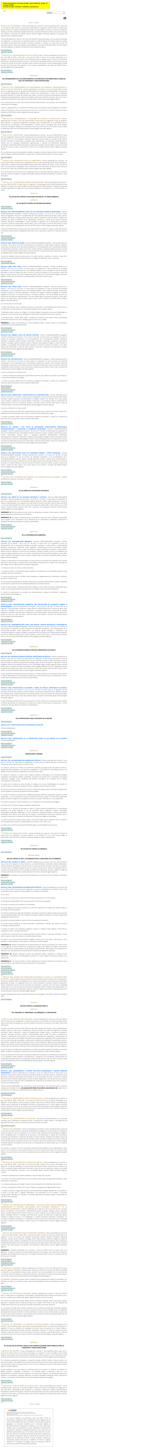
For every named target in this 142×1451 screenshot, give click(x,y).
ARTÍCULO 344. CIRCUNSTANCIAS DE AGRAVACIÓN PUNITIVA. (23, 1162)
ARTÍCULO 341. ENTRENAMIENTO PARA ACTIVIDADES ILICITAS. (23, 1098)
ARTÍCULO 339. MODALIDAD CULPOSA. (15, 833)
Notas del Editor (6, 388)
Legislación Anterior (7, 52)
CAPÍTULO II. (34, 487)
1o (55, 165)
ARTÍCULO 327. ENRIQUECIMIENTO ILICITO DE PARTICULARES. (23, 55)
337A (49, 822)
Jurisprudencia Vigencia (8, 238)
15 (55, 1293)
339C (65, 889)
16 (44, 1209)
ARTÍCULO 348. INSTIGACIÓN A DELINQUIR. (17, 1293)
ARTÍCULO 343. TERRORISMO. (12, 1129)
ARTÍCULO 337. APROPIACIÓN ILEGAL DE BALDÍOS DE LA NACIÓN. (22, 725)
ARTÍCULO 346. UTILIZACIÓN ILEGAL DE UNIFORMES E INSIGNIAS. (24, 1233)
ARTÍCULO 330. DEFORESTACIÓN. (12, 359)
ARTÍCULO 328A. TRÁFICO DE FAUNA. (13, 243)
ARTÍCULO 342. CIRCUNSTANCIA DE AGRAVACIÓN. (19, 1118)
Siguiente (36, 22)
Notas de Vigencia (6, 50)
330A (41, 822)
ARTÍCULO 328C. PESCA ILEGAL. (11, 287)
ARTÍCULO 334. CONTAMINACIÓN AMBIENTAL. (17, 541)
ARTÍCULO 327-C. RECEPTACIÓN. (13, 135)
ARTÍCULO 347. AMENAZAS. (12, 1268)
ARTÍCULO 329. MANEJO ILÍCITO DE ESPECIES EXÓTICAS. (20, 335)
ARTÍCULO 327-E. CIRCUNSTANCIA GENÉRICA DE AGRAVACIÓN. (23, 182)
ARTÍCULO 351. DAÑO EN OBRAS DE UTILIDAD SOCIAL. (21, 1386)
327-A (10, 139)
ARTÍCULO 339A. (13, 862)
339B (55, 994)
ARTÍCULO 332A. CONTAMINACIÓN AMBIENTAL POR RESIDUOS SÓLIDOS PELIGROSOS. (32, 477)
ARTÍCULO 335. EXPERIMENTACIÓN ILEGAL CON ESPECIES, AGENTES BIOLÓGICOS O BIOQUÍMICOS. (34, 625)
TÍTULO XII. (34, 1003)
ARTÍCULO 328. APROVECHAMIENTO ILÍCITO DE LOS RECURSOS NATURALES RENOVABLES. (31, 212)
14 (44, 26)
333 (46, 835)
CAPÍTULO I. (34, 200)
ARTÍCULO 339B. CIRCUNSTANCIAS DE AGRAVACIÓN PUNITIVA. (21, 887)
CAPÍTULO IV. (34, 647)
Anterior (31, 22)
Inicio (4, 11)
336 (37, 772)
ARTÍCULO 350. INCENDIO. (11, 1351)
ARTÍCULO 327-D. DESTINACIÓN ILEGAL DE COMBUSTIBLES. (22, 161)
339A (60, 889)
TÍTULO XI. (34, 193)
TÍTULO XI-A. (34, 846)
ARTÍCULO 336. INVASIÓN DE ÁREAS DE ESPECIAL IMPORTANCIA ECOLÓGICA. (26, 656)
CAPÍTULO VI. (34, 75)
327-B (16, 139)
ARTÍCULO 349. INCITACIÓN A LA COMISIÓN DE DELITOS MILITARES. (26, 1324)
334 (49, 835)
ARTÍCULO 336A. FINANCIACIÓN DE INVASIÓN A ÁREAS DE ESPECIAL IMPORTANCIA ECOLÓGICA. (34, 688)
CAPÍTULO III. (34, 532)
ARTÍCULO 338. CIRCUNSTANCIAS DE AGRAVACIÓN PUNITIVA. (21, 760)
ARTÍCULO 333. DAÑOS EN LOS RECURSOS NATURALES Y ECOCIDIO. (24, 497)
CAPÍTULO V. (34, 715)
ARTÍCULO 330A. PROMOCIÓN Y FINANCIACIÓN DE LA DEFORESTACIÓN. (25, 395)
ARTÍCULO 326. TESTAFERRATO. (11, 26)
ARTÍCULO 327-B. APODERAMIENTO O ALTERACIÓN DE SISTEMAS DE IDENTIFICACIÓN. (32, 119)
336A (40, 772)
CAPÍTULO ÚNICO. (34, 855)
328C (19, 781)
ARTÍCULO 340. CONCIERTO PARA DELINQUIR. (17, 1019)
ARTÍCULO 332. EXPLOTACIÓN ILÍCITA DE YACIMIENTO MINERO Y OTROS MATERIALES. (31, 453)
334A (53, 835)
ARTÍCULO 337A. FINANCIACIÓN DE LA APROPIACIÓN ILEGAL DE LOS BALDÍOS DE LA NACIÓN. (34, 738)
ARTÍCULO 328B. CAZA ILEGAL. (11, 266)
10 (45, 1268)
